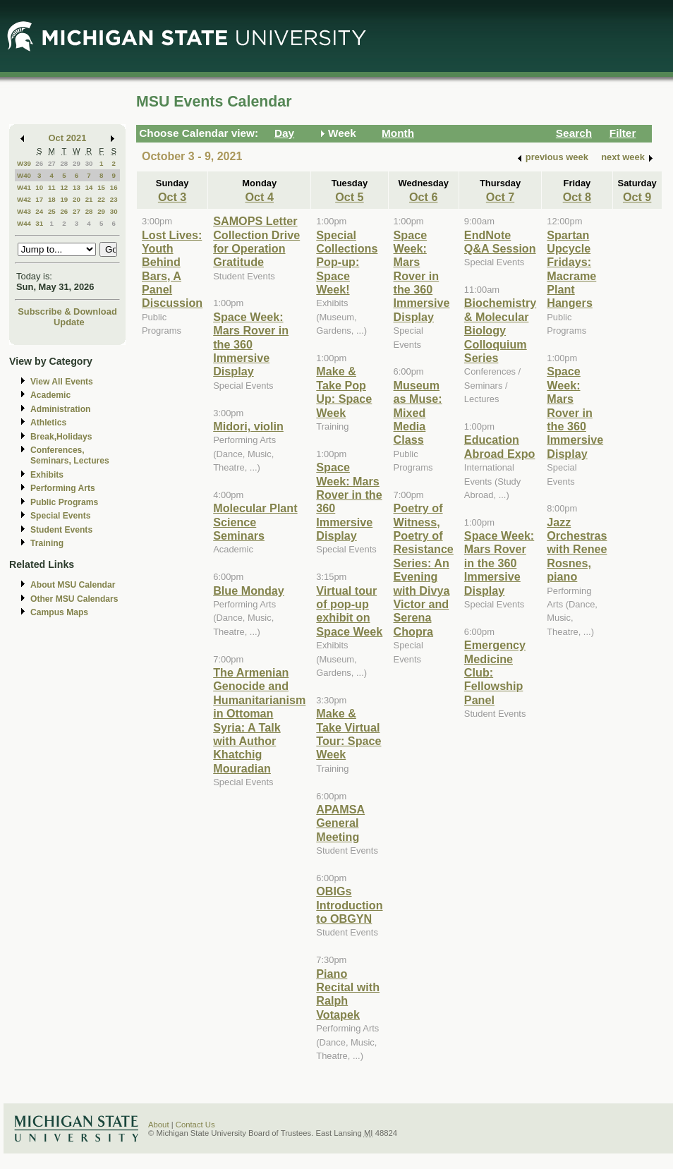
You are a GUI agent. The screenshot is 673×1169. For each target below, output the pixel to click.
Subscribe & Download (67, 311)
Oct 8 (577, 196)
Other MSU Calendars (74, 599)
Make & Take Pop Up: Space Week (344, 391)
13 (76, 187)
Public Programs (64, 502)
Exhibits (46, 475)
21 (89, 199)
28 (64, 163)
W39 (24, 163)
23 (114, 199)
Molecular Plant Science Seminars (255, 522)
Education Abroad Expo (499, 446)
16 (114, 187)
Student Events (61, 530)
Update (69, 322)
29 (76, 163)
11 (52, 187)
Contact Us (195, 1124)
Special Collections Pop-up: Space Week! (346, 262)
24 (39, 211)
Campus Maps (59, 612)
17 (39, 199)
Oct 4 (259, 196)
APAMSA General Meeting (340, 823)
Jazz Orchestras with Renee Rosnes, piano (577, 549)
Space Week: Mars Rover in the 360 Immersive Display (251, 344)
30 (89, 163)
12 (64, 187)
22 (101, 199)
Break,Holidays (61, 437)
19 (64, 199)
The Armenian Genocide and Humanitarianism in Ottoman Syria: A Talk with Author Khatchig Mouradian (259, 720)
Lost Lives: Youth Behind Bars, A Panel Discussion (172, 269)
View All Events (61, 382)
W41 (24, 187)
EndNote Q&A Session (500, 242)
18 (52, 199)
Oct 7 (500, 196)
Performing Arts (62, 488)
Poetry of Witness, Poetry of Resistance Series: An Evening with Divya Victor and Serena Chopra (424, 570)
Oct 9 (637, 196)
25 (52, 211)
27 (52, 163)
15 (101, 187)
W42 (24, 199)
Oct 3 (172, 196)
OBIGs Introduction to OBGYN (349, 905)
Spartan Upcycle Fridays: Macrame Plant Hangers (571, 269)
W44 (24, 223)
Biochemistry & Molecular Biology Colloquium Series (500, 330)
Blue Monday (248, 590)
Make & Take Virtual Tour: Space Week (348, 734)
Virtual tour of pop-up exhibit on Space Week (349, 611)
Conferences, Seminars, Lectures (69, 455)
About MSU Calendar (72, 585)
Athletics (48, 423)
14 (89, 187)
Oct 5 (349, 196)
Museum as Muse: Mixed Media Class (418, 413)
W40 (24, 175)
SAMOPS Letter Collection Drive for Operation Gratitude (256, 241)
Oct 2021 (68, 138)
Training (46, 543)
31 (39, 223)
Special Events (60, 516)
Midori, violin (248, 426)
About (158, 1124)
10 (39, 187)
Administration (60, 409)
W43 (24, 211)
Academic (50, 395)
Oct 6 (423, 196)
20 (76, 199)
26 (39, 163)
